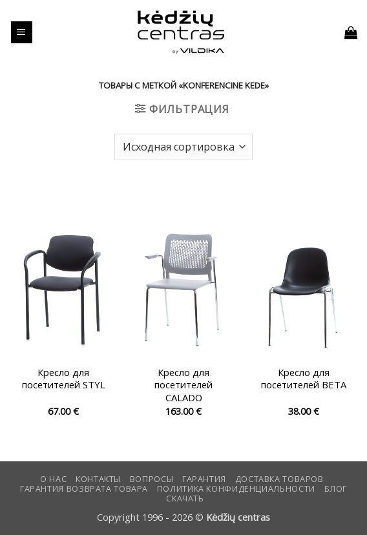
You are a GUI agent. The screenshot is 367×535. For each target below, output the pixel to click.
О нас (53, 479)
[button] (21, 32)
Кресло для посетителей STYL (63, 378)
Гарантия (204, 479)
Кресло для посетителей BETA (303, 378)
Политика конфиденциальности (236, 488)
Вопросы (151, 479)
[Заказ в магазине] (183, 147)
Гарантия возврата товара (84, 488)
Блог (336, 488)
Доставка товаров (279, 479)
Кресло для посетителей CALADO (183, 385)
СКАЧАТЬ (185, 498)
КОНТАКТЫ (98, 479)
